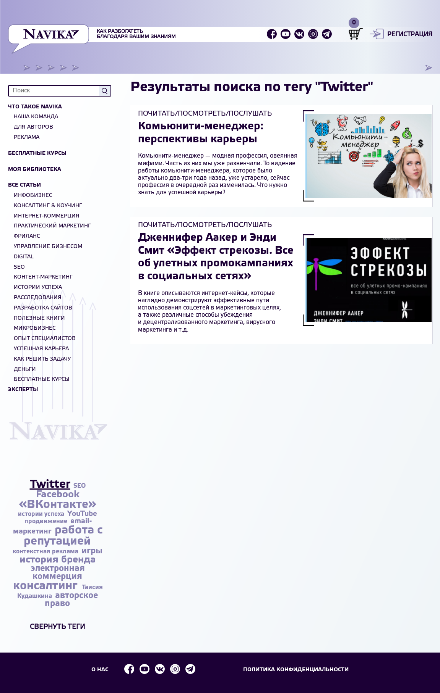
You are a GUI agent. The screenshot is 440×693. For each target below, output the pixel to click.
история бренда (57, 560)
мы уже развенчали (231, 163)
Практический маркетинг (52, 226)
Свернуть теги (57, 627)
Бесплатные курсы (37, 153)
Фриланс (27, 236)
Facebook (58, 494)
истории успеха (42, 514)
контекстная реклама (46, 551)
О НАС (99, 669)
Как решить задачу (42, 359)
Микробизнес (34, 328)
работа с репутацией (63, 536)
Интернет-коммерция (47, 216)
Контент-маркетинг (43, 277)
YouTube (82, 514)
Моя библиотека (34, 169)
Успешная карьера (41, 348)
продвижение (46, 521)
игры (91, 551)
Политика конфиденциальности (297, 669)
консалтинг (46, 586)
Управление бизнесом (48, 246)
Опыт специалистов (45, 338)
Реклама (26, 137)
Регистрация (409, 34)
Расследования (38, 297)
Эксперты (23, 389)
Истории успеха (38, 287)
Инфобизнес (33, 195)
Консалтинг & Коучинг (48, 205)
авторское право (71, 600)
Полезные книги (39, 318)
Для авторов (33, 127)
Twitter (50, 484)
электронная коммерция (58, 572)
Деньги (25, 369)
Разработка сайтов (43, 308)
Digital (24, 257)
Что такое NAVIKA (35, 107)
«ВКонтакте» (57, 505)
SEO (19, 267)
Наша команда (36, 116)
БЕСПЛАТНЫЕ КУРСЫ (42, 379)
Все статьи (24, 185)
